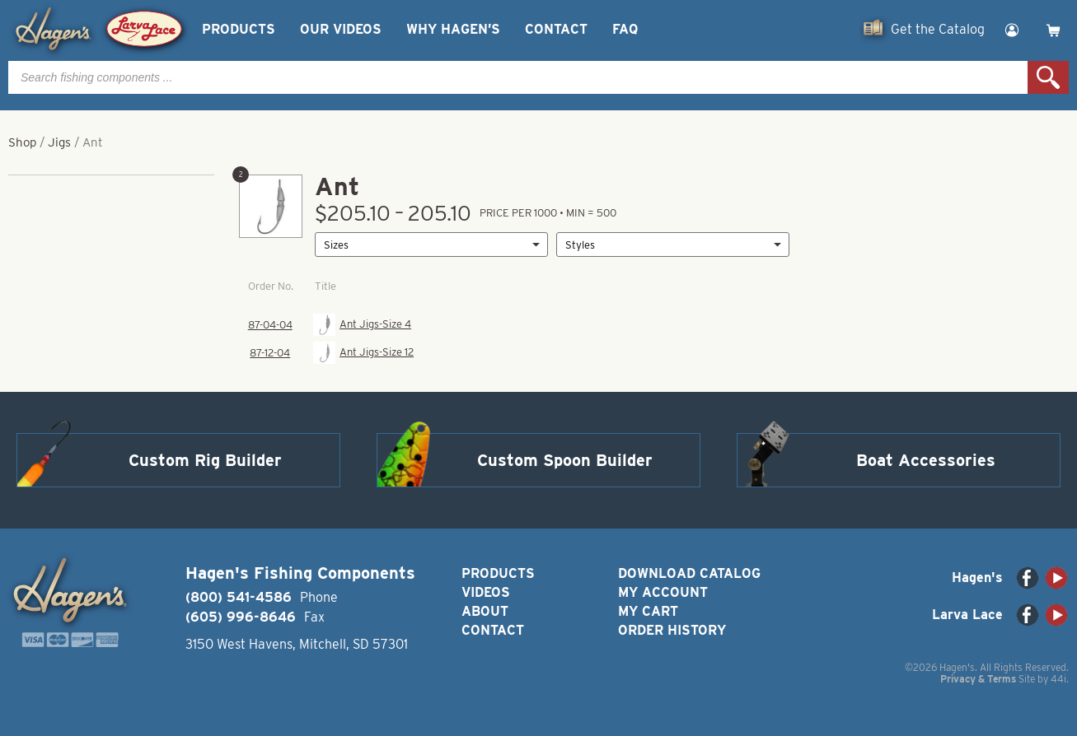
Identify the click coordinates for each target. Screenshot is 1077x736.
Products (238, 29)
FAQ (625, 29)
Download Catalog (689, 573)
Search (1048, 77)
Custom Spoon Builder (565, 460)
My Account (663, 592)
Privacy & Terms (978, 679)
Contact (556, 29)
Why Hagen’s (453, 29)
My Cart (648, 611)
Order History (672, 630)
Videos (485, 592)
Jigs (59, 142)
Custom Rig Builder (205, 460)
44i (1058, 679)
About (484, 611)
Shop (22, 142)
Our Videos (341, 29)
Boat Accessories (925, 460)
